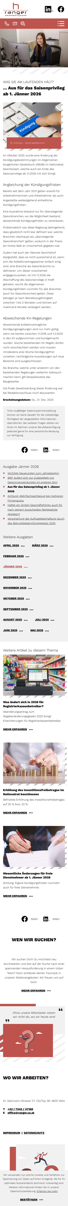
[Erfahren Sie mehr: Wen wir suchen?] (34, 991)
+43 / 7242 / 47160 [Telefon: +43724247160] (20, 1109)
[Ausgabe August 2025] (18, 619)
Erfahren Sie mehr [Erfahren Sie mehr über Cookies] (47, 1191)
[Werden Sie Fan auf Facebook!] (61, 9)
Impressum (11, 1133)
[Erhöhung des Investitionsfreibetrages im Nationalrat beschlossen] (34, 780)
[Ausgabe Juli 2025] (47, 619)
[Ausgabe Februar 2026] (18, 556)
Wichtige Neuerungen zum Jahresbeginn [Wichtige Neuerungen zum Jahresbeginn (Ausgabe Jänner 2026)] (33, 473)
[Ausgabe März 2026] (45, 545)
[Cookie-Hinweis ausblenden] (34, 1200)
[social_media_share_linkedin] (54, 450)
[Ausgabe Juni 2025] (15, 630)
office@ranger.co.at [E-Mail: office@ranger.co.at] (21, 1112)
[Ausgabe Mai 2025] (42, 630)
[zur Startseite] (16, 9)
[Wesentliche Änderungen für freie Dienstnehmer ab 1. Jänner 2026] (34, 863)
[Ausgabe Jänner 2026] (18, 566)
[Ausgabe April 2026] (16, 545)
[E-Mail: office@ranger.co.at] (15, 24)
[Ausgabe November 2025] (20, 588)
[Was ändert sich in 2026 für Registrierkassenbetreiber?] (34, 694)
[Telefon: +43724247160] (7, 24)
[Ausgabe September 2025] (20, 609)
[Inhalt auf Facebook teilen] (32, 450)
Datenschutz (34, 1133)
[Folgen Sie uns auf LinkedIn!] (49, 9)
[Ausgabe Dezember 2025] (20, 577)
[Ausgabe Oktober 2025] (19, 598)
